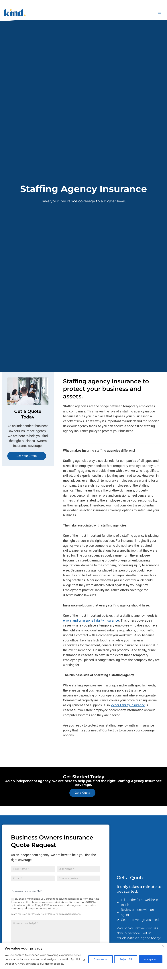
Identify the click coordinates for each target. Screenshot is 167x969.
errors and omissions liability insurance (91, 620)
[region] (83, 956)
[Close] (163, 946)
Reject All (125, 959)
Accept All (150, 959)
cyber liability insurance (128, 705)
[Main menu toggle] (159, 13)
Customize (100, 959)
